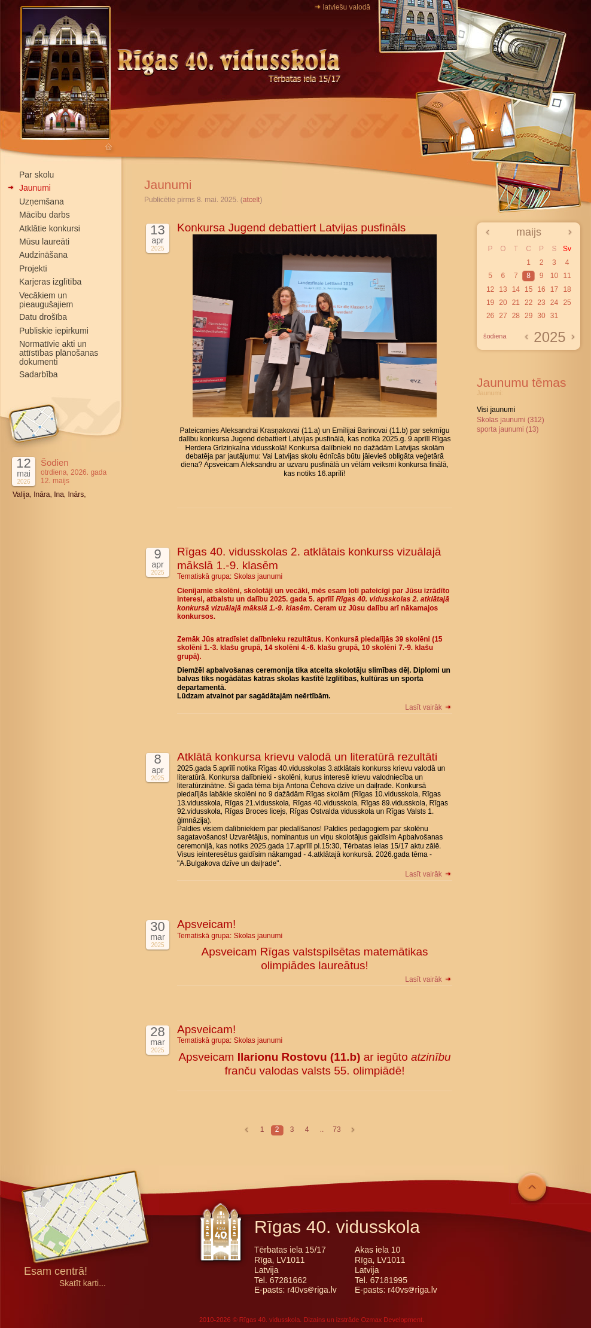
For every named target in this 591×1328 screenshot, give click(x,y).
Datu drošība (43, 317)
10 (554, 275)
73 (336, 1129)
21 (516, 302)
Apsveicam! (206, 924)
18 (567, 289)
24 (554, 302)
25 (567, 302)
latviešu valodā (346, 7)
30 (541, 316)
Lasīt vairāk (428, 707)
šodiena (495, 336)
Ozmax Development (391, 1319)
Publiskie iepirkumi (54, 330)
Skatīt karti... (82, 1283)
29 (528, 316)
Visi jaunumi (496, 409)
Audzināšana (43, 255)
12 (490, 289)
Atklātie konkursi (49, 228)
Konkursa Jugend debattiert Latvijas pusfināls (291, 227)
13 (503, 289)
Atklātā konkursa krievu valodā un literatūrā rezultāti (307, 756)
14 (516, 289)
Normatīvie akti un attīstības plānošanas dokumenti (58, 353)
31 (554, 316)
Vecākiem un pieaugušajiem (46, 300)
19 (490, 302)
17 (554, 289)
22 (528, 302)
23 (541, 302)
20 (503, 302)
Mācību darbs (44, 214)
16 (541, 289)
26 (490, 316)
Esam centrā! (55, 1272)
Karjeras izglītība (50, 281)
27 (503, 316)
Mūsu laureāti (44, 241)
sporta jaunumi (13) (507, 429)
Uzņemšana (41, 201)
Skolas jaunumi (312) (510, 420)
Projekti (33, 268)
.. (322, 1129)
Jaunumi (35, 188)
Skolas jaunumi (258, 576)
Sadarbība (38, 374)
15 (528, 289)
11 (567, 275)
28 (516, 316)
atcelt (251, 200)
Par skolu (36, 174)
